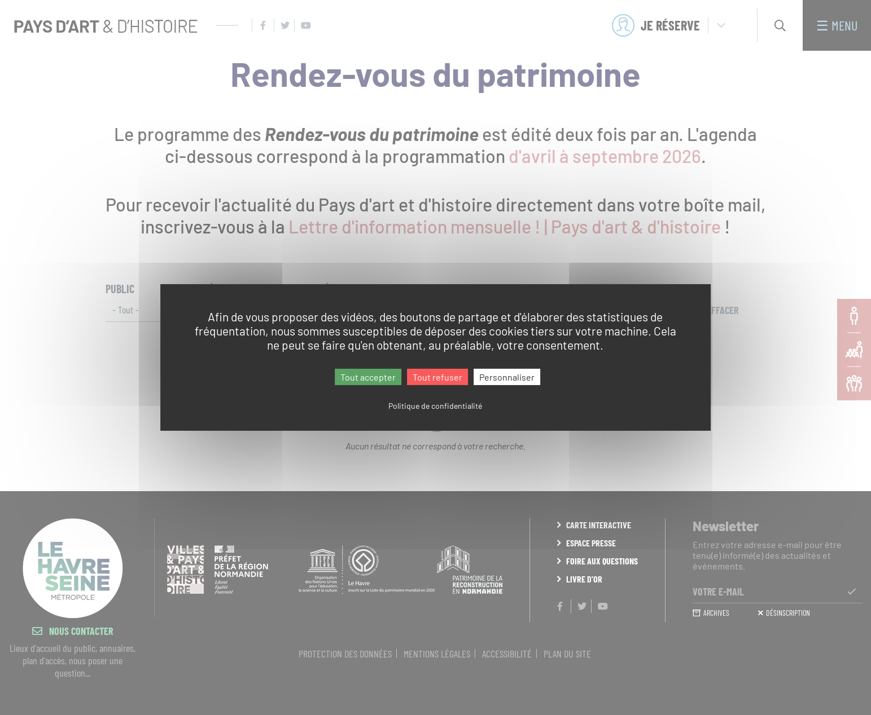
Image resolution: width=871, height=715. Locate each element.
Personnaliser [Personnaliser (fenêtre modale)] (507, 377)
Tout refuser (437, 377)
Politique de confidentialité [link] (435, 406)
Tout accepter (368, 377)
